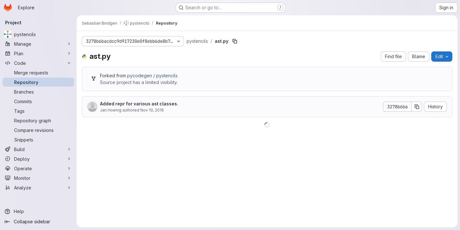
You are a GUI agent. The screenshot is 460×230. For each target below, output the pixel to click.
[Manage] (38, 43)
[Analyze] (38, 187)
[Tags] (38, 110)
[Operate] (38, 168)
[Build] (38, 149)
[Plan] (38, 53)
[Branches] (38, 91)
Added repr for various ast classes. (139, 103)
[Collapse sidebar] (38, 221)
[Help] (38, 211)
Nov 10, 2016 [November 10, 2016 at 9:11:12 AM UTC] (152, 110)
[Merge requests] (38, 72)
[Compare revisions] (38, 130)
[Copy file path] (235, 41)
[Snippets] (38, 139)
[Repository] (38, 82)
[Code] (38, 62)
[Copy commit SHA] (417, 107)
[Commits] (38, 101)
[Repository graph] (38, 120)
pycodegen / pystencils (152, 75)
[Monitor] (38, 177)
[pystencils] (38, 34)
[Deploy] (38, 158)
